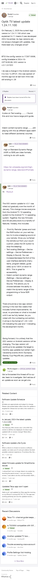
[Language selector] (16, 3)
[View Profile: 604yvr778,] (4, 519)
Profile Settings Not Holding (19, 552)
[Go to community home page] (9, 3)
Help (28, 570)
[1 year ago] (11, 434)
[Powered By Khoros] (19, 576)
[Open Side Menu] (3, 3)
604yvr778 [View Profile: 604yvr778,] (20, 520)
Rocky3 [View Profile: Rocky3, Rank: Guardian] (10, 14)
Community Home (7, 570)
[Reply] (33, 85)
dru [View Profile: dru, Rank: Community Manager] (3, 411)
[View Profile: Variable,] (4, 527)
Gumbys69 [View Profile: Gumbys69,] (20, 539)
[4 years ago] (9, 411)
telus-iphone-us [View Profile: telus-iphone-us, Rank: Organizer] (7, 499)
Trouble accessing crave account (21, 544)
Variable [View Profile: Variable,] (20, 531)
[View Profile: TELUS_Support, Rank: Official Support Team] (4, 370)
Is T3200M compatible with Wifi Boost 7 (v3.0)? (20, 525)
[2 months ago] (11, 520)
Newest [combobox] (32, 91)
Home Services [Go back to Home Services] (7, 8)
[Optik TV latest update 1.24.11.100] (10, 110)
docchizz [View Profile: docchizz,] (20, 547)
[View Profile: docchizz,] (4, 546)
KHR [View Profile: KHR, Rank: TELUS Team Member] (10, 144)
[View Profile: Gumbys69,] (4, 537)
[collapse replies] (19, 106)
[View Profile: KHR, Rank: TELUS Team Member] (6, 145)
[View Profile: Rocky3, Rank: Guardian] (4, 15)
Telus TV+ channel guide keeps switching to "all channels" (20, 517)
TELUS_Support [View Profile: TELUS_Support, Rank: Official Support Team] (12, 369)
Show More (19, 561)
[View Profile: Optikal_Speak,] (4, 554)
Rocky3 (9, 192)
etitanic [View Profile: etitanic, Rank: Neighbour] (4, 478)
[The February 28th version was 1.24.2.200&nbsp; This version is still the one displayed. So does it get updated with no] (19, 430)
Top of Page (20, 570)
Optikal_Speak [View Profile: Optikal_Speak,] (22, 555)
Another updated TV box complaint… (17, 536)
